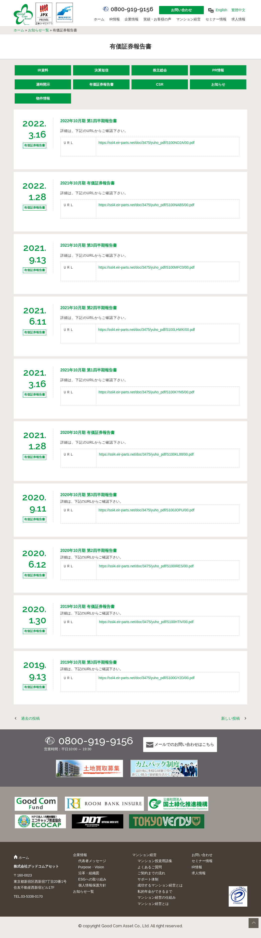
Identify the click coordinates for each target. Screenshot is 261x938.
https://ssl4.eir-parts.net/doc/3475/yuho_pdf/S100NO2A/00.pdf (146, 143)
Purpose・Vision (91, 867)
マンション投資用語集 (154, 861)
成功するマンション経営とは (160, 885)
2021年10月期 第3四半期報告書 (88, 245)
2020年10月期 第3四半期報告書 (88, 495)
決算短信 (101, 70)
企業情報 (131, 19)
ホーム (99, 19)
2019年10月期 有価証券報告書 (87, 606)
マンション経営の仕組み (156, 897)
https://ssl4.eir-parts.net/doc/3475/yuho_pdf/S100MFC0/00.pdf (146, 267)
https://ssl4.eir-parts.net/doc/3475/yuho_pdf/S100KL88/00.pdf (146, 454)
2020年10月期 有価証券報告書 (87, 432)
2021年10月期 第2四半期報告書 (88, 308)
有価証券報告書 (101, 84)
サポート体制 (147, 879)
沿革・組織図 (88, 873)
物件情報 (43, 98)
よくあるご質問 (149, 867)
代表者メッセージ (92, 861)
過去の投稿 (30, 718)
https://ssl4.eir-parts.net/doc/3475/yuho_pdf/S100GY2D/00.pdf (146, 678)
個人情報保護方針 (92, 885)
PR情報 (218, 70)
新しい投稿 (230, 718)
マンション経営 (188, 19)
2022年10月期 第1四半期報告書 (88, 121)
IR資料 (43, 70)
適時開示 (43, 84)
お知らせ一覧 (38, 30)
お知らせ (218, 84)
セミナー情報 (216, 19)
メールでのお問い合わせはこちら (180, 745)
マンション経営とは (153, 904)
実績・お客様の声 (157, 19)
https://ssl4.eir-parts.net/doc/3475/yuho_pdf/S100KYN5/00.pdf (146, 392)
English (221, 10)
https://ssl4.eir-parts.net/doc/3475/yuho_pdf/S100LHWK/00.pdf (146, 330)
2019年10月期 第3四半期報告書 (88, 662)
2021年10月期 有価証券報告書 (87, 183)
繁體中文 (238, 10)
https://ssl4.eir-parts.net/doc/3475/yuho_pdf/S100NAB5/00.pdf (146, 205)
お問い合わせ (181, 10)
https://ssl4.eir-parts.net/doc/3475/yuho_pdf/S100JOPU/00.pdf (146, 510)
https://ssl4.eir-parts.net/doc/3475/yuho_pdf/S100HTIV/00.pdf (146, 622)
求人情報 (238, 19)
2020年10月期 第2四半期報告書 (88, 550)
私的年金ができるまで (154, 891)
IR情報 (114, 19)
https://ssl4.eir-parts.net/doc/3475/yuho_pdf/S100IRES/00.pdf (146, 566)
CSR (160, 84)
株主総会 (160, 70)
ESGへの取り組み (92, 879)
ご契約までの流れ (151, 873)
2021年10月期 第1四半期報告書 (88, 370)
